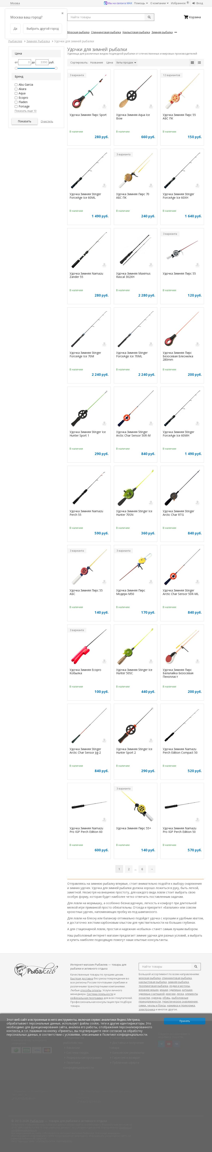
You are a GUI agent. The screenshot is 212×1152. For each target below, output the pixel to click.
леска (180, 994)
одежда (156, 998)
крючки (171, 994)
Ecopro (23, 98)
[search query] (110, 17)
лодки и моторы (179, 986)
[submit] (149, 17)
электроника (147, 1009)
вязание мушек (149, 990)
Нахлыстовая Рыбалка (136, 32)
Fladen (23, 102)
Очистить (47, 121)
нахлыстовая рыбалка (153, 982)
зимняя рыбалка (178, 982)
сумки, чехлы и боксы (152, 1005)
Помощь (141, 3)
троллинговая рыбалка (153, 986)
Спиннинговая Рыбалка (106, 32)
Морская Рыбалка (78, 32)
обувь (166, 998)
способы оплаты (90, 990)
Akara (22, 89)
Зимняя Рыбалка (162, 32)
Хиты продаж (126, 62)
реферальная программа (86, 998)
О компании (159, 3)
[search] (196, 966)
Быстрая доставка (81, 978)
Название (96, 62)
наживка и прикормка (181, 1005)
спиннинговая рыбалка (177, 978)
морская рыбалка (150, 978)
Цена (109, 62)
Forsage (24, 106)
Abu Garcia (26, 84)
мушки (164, 990)
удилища (175, 990)
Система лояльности (100, 994)
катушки (187, 990)
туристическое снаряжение (180, 1001)
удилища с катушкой (152, 994)
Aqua (22, 93)
